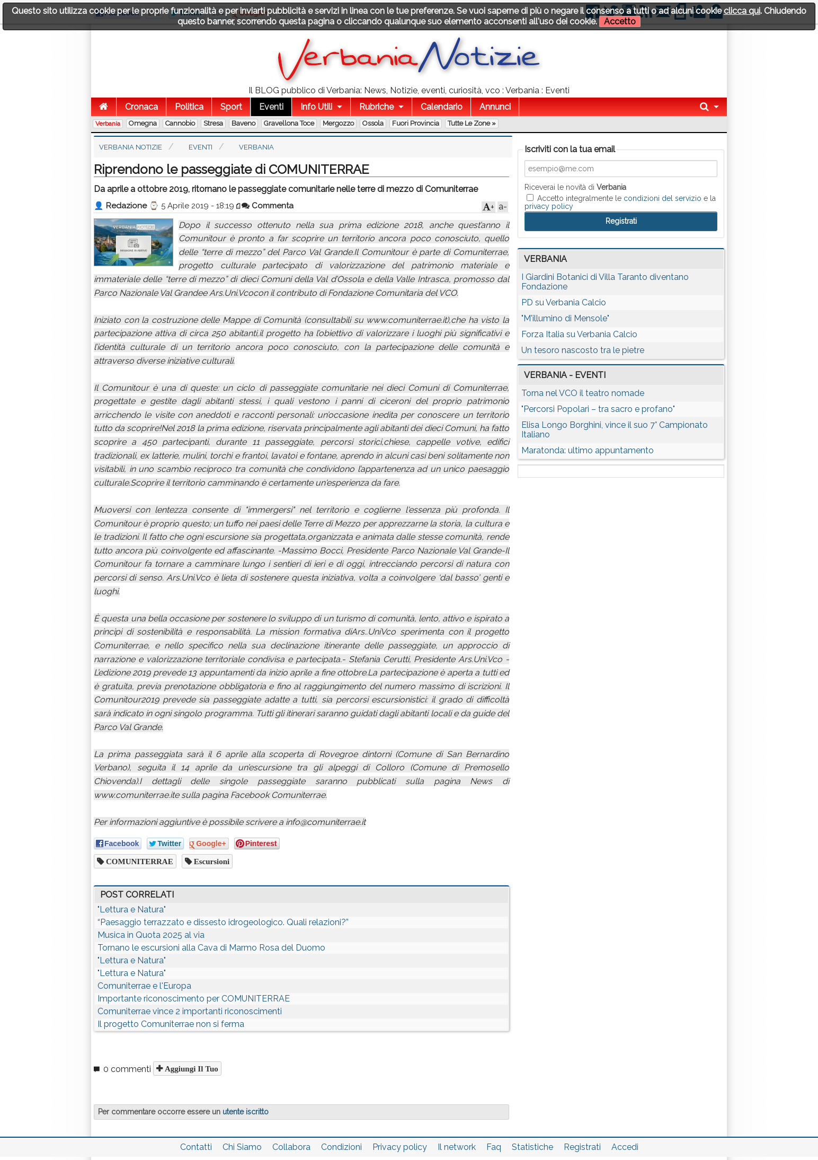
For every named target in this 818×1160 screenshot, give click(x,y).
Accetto (620, 21)
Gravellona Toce (289, 123)
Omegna (143, 123)
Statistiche (532, 1147)
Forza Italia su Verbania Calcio (579, 334)
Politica (189, 107)
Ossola (373, 123)
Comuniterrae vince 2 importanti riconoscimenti (189, 1011)
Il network (457, 1147)
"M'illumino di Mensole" (565, 318)
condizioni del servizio (662, 198)
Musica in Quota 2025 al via (150, 935)
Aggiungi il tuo (190, 1069)
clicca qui (742, 11)
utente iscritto (246, 1112)
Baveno (243, 123)
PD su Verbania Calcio (563, 302)
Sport (231, 107)
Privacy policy (399, 1147)
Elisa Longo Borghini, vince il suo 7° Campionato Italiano (614, 430)
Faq (493, 1147)
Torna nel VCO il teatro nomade (582, 393)
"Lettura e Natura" (131, 909)
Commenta (268, 205)
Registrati (582, 1147)
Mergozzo (338, 123)
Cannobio (180, 123)
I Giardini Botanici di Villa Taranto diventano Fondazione (605, 282)
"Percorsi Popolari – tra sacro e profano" (598, 409)
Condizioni (341, 1147)
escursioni (211, 861)
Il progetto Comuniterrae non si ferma (170, 1024)
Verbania (107, 123)
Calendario (442, 107)
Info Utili (316, 107)
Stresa (213, 123)
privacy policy (548, 206)
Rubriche (376, 107)
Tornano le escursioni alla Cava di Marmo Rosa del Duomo (211, 948)
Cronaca (141, 107)
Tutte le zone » (472, 123)
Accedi (624, 1147)
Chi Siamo (242, 1147)
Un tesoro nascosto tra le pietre (582, 350)
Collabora (291, 1147)
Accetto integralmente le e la (620, 202)
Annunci (495, 107)
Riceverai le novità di (575, 187)
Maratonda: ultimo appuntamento (587, 450)
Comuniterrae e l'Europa (144, 986)
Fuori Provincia (415, 123)
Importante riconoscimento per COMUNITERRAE (193, 999)
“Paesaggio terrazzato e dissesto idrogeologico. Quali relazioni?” (223, 922)
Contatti (196, 1147)
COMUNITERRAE (138, 861)
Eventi (271, 107)
